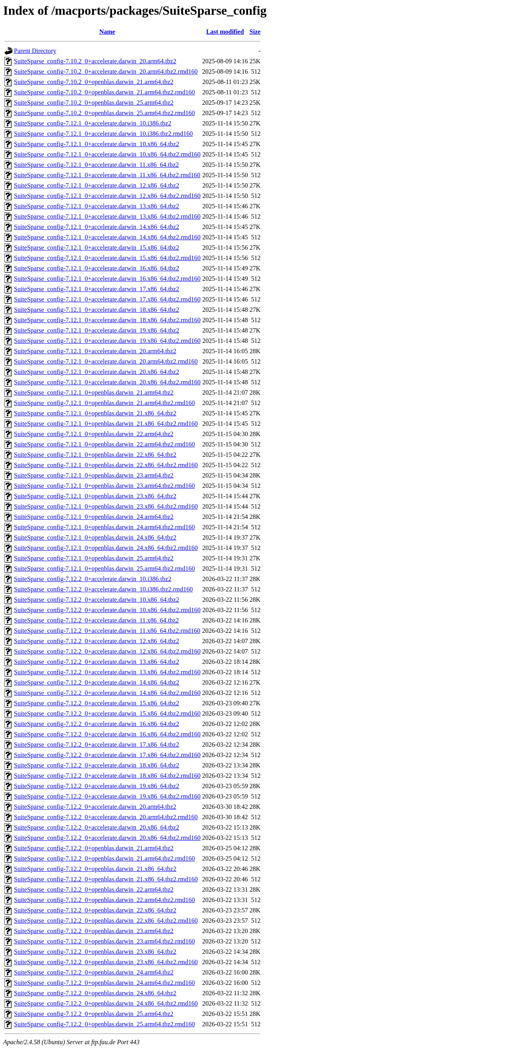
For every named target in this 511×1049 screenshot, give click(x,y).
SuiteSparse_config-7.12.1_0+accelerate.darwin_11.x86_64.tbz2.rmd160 (107, 175)
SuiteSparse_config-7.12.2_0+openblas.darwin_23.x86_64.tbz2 (95, 951)
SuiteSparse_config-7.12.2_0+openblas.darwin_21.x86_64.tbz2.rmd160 (106, 879)
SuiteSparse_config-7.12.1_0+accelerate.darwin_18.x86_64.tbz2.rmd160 (107, 320)
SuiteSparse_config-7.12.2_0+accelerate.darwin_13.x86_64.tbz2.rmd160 (107, 672)
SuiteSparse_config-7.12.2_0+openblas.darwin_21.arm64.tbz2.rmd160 (104, 858)
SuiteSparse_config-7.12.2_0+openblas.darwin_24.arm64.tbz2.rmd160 (104, 982)
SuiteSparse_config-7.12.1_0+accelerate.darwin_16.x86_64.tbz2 (96, 268)
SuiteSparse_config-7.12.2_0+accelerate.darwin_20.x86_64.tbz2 (96, 827)
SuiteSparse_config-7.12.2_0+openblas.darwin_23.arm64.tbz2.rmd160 (104, 941)
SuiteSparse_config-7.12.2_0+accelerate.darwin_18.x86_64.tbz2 (96, 765)
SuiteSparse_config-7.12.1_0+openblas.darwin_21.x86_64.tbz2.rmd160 (106, 423)
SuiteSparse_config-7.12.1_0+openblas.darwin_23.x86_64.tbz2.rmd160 (106, 506)
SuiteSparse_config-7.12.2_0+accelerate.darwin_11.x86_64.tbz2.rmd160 (107, 630)
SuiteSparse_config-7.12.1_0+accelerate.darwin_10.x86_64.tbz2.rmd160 (107, 154)
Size (255, 31)
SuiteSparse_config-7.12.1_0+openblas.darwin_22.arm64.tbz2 (94, 434)
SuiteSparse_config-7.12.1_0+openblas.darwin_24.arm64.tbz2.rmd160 (104, 527)
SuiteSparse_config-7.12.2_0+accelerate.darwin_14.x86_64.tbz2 (96, 682)
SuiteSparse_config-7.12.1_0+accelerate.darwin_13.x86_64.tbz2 (96, 206)
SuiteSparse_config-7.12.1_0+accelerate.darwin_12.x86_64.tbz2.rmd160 (107, 195)
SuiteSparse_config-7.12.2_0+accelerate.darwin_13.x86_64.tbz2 (96, 661)
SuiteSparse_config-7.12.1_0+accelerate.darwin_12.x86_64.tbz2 (96, 185)
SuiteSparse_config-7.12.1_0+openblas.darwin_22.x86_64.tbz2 (95, 454)
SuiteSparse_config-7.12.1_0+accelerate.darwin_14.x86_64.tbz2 (96, 226)
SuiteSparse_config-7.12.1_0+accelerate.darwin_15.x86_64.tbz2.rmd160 (107, 257)
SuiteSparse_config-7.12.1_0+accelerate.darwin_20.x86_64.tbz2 (96, 371)
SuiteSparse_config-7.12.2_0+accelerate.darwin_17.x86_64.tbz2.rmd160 (107, 755)
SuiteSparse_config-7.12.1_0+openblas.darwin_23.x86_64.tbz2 (95, 496)
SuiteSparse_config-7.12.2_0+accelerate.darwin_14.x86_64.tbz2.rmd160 (107, 692)
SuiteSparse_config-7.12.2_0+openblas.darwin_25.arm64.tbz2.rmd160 (104, 1024)
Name (107, 31)
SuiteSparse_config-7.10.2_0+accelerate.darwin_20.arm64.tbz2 (95, 61)
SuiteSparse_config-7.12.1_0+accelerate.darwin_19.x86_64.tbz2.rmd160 (107, 340)
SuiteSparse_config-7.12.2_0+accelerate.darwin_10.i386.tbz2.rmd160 (103, 589)
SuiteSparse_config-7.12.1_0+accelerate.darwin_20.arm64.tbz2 (95, 351)
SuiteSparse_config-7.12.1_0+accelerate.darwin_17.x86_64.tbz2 (96, 289)
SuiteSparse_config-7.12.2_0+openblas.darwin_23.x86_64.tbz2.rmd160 (106, 962)
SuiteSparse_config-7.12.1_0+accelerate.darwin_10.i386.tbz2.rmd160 (103, 133)
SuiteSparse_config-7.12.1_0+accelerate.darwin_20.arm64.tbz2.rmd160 (106, 361)
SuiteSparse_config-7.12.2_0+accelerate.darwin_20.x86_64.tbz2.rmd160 (107, 837)
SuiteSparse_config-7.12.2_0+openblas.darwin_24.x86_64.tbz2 (95, 993)
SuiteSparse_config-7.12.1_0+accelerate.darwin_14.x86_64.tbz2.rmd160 (107, 237)
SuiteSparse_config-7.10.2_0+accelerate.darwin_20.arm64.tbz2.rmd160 (106, 71)
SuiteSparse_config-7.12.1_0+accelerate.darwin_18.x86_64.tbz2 (96, 309)
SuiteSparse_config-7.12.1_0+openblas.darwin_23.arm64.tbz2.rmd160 (104, 485)
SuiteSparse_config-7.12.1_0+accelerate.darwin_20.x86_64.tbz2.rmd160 (107, 382)
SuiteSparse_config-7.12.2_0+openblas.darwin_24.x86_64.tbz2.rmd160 (106, 1003)
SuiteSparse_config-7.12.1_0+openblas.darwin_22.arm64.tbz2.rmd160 (104, 444)
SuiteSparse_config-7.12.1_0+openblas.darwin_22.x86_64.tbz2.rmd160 (106, 465)
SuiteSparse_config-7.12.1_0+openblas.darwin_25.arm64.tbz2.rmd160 (104, 568)
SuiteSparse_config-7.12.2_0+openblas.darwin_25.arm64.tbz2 (94, 1013)
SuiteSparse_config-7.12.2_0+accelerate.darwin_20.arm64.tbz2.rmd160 (106, 817)
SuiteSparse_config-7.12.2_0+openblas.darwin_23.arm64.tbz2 (94, 931)
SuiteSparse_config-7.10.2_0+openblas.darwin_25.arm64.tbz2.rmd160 (104, 113)
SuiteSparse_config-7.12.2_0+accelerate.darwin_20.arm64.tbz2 (95, 806)
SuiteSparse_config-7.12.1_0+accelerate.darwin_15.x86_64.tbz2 (96, 247)
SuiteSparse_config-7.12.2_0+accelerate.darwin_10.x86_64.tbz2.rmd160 (107, 610)
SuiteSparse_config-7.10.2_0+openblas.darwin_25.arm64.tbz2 (94, 102)
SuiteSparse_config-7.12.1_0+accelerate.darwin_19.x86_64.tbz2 (96, 330)
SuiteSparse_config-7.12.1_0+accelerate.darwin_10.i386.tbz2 (92, 123)
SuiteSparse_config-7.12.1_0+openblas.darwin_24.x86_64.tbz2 (95, 537)
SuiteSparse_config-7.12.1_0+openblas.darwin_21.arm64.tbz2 (94, 392)
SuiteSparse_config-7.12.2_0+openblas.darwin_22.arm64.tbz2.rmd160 (104, 899)
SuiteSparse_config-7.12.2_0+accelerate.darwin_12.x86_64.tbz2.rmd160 (107, 651)
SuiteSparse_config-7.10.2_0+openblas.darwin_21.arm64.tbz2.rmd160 (104, 92)
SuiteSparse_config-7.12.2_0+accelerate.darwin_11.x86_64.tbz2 (96, 620)
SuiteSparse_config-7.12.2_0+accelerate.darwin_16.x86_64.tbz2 (96, 723)
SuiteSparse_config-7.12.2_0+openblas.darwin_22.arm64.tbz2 (94, 889)
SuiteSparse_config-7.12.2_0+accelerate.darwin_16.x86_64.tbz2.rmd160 (107, 734)
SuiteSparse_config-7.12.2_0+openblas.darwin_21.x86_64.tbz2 (95, 868)
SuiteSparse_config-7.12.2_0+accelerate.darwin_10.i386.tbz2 (92, 578)
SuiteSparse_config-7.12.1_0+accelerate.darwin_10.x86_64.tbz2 (96, 144)
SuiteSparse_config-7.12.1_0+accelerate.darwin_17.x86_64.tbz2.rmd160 (107, 299)
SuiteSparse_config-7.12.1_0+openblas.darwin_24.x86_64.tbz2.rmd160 (106, 547)
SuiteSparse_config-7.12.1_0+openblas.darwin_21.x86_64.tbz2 (95, 413)
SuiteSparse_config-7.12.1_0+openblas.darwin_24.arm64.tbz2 (94, 516)
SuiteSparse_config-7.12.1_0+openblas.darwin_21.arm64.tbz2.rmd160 (104, 402)
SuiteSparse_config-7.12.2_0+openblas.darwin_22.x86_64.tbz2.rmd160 (106, 920)
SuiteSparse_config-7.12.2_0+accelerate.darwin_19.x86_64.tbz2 (96, 786)
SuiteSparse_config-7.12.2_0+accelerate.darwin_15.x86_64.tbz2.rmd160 (107, 713)
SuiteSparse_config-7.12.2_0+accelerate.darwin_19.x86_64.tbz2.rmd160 (107, 796)
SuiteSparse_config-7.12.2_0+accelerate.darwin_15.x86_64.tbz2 (96, 703)
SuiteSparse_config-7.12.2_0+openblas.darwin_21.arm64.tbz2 (94, 848)
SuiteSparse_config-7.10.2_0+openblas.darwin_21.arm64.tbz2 (94, 81)
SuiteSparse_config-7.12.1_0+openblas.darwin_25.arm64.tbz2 (94, 558)
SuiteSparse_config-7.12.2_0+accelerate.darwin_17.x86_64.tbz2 (96, 744)
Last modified (225, 31)
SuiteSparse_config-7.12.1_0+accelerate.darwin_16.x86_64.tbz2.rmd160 (107, 278)
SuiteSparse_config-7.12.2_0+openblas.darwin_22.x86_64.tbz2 (95, 910)
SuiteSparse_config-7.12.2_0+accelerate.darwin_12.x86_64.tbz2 (96, 641)
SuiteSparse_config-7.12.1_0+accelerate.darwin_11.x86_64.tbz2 (96, 164)
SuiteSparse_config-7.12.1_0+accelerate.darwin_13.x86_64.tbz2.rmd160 (107, 216)
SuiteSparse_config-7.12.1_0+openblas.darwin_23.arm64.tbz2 (94, 475)
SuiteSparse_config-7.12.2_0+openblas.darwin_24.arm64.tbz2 (94, 972)
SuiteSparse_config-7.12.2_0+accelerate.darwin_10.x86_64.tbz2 (96, 599)
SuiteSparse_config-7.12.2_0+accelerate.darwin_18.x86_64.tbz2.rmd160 (107, 775)
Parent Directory (35, 50)
